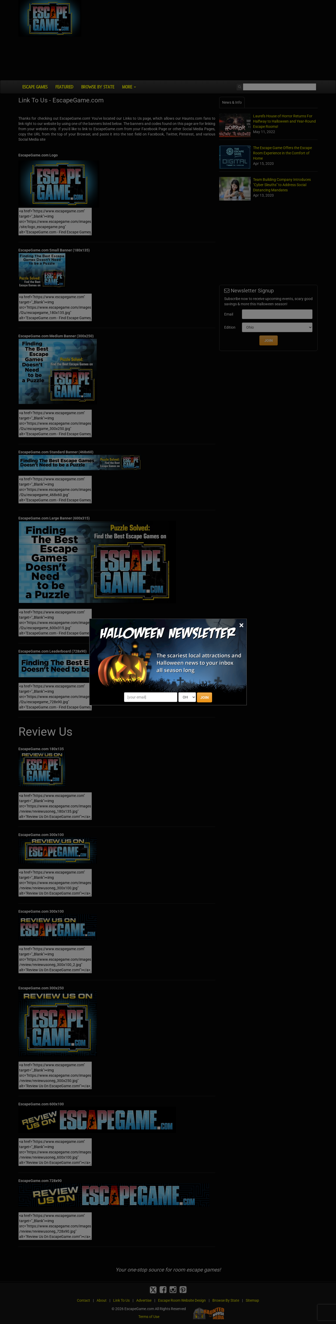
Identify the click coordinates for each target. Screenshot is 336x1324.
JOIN (204, 697)
